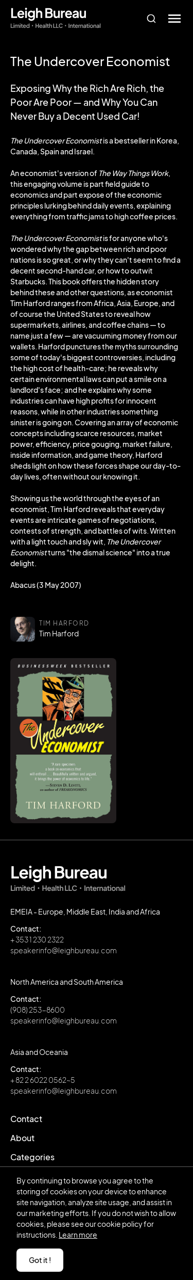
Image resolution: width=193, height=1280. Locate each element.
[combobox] (151, 18)
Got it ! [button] (40, 1260)
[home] (55, 18)
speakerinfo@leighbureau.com (63, 950)
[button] (174, 18)
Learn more (78, 1234)
